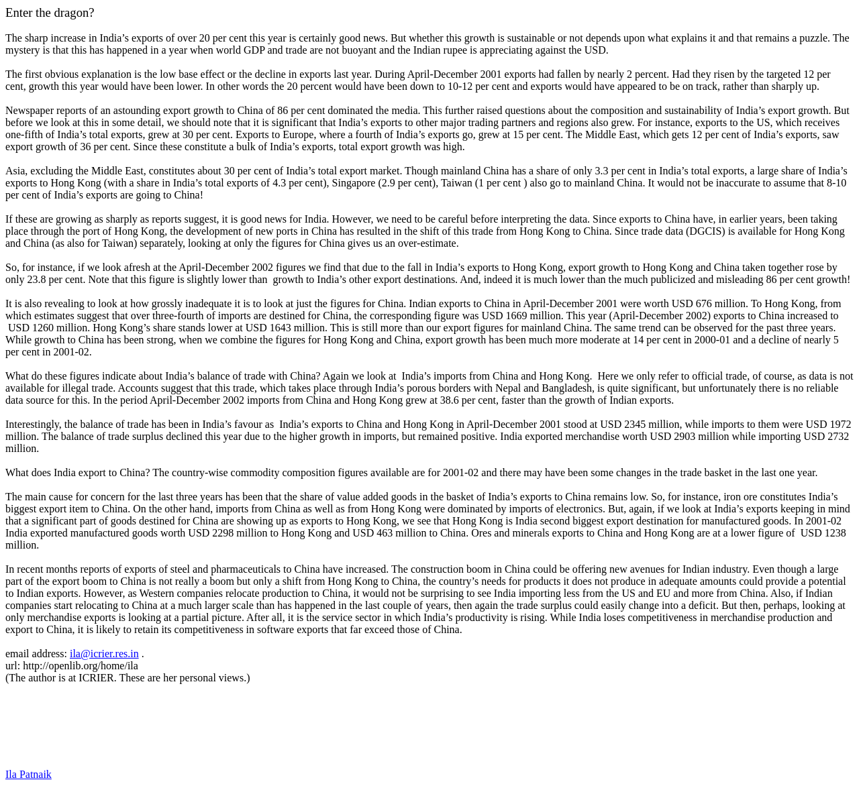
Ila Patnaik (28, 774)
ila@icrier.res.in (104, 653)
